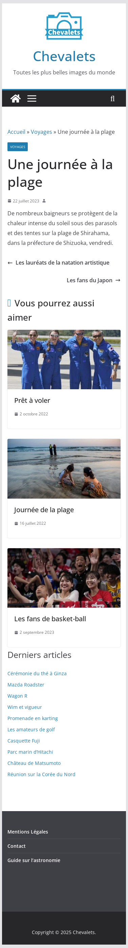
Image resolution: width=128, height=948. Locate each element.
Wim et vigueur (24, 707)
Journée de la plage (44, 509)
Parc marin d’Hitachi (30, 752)
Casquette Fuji (23, 740)
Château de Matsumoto (34, 763)
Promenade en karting (32, 718)
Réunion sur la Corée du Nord (41, 774)
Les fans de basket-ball (50, 618)
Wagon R (17, 696)
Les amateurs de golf (31, 729)
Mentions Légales (27, 831)
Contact (16, 846)
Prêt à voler (32, 400)
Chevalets (64, 56)
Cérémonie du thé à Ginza (37, 673)
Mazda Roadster (25, 684)
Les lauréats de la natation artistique (58, 262)
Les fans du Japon (94, 280)
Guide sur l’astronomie (33, 860)
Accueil (16, 132)
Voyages (41, 132)
